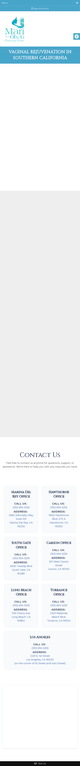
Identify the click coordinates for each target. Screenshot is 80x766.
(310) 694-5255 (21, 507)
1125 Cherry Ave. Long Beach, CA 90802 (21, 617)
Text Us (40, 763)
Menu (5, 3)
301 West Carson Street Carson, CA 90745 (58, 565)
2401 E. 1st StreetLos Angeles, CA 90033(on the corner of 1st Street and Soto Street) (40, 659)
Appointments (40, 8)
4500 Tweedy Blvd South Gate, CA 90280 (21, 570)
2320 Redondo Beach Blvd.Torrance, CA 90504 (59, 617)
